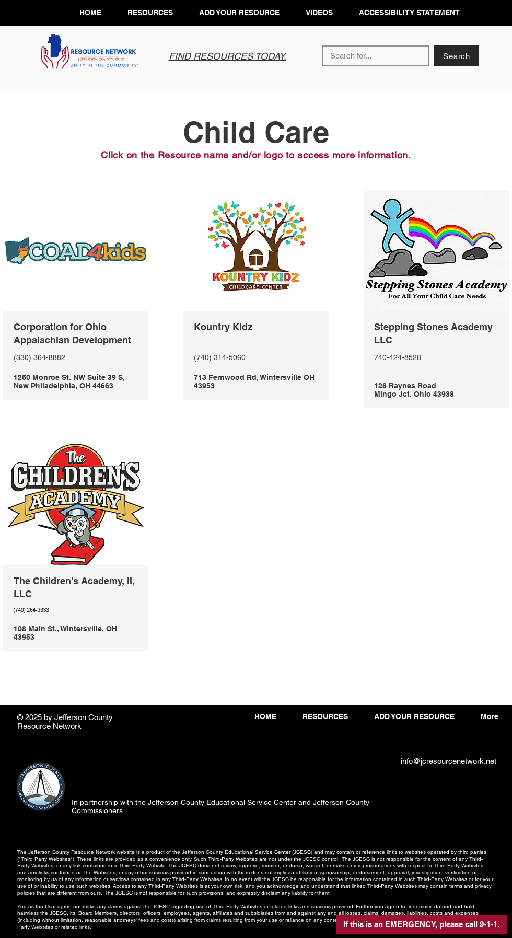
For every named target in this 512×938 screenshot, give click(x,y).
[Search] (456, 55)
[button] (421, 924)
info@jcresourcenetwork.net (448, 761)
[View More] (75, 360)
